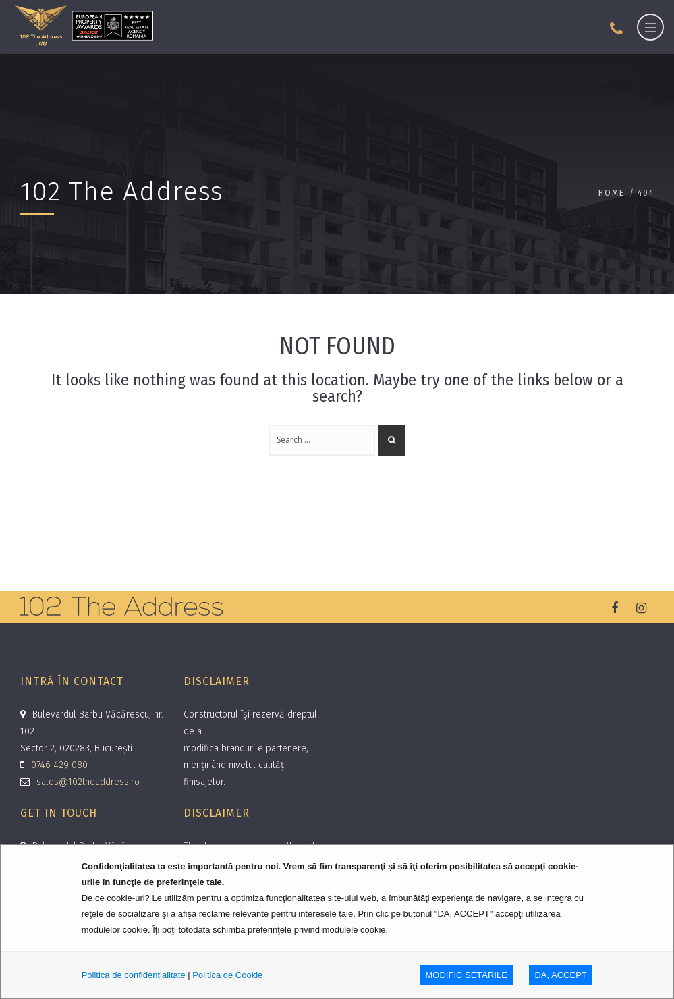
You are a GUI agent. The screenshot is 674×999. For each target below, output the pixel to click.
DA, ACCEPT (560, 975)
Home (611, 193)
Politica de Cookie (227, 975)
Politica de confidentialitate (134, 975)
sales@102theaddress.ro (88, 782)
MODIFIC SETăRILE (466, 975)
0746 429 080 (59, 765)
